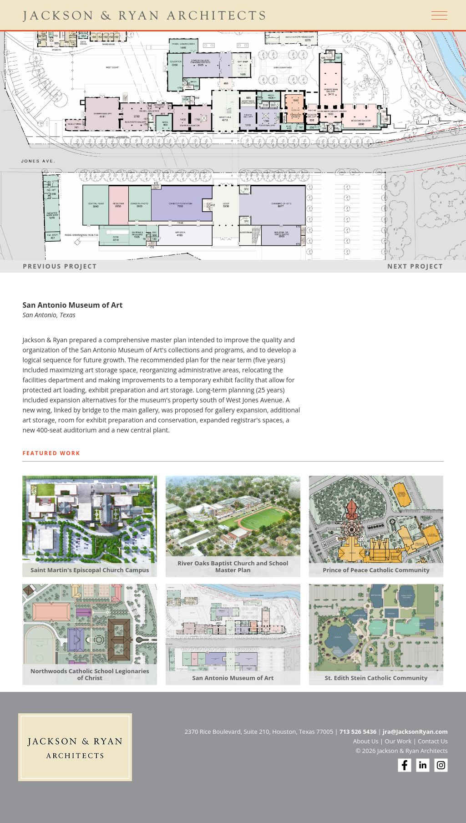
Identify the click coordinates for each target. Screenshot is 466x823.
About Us (366, 741)
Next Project (415, 266)
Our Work (398, 741)
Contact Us (433, 741)
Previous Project (60, 266)
